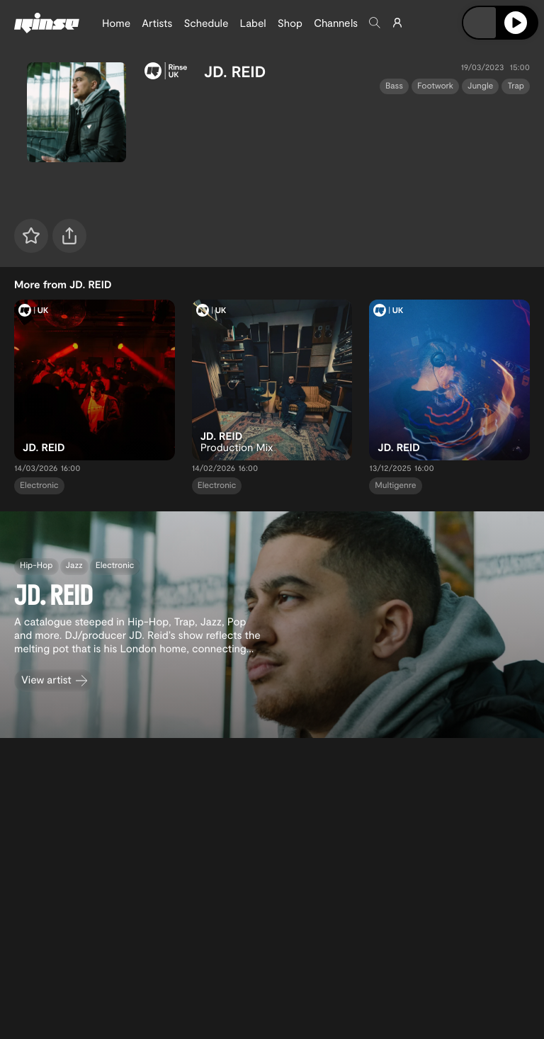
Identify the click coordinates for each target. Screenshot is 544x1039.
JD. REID (235, 71)
